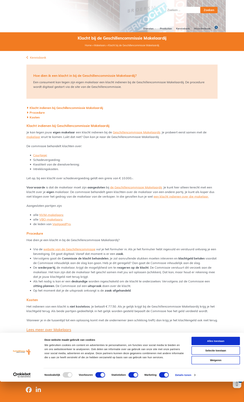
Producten (166, 28)
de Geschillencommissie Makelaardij (136, 187)
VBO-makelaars (50, 219)
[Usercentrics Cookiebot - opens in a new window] (22, 395)
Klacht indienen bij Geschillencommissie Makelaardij (66, 108)
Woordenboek (202, 28)
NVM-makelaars (51, 215)
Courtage (40, 155)
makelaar (33, 137)
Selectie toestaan (215, 371)
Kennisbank (183, 28)
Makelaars (100, 45)
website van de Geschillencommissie (69, 249)
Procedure (37, 113)
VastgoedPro (61, 224)
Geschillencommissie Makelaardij (136, 132)
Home (88, 45)
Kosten (35, 117)
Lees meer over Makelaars (48, 329)
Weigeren (215, 380)
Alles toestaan (215, 361)
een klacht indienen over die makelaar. (181, 196)
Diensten (148, 28)
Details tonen (183, 395)
